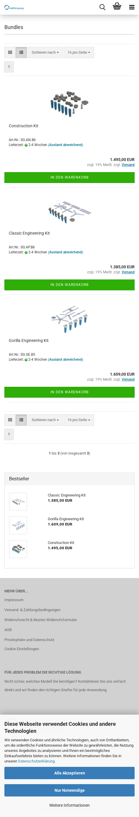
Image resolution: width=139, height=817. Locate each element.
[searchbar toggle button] (102, 7)
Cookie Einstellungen (21, 649)
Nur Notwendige (70, 790)
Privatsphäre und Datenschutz (29, 640)
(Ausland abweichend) (65, 145)
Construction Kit (23, 125)
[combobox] (45, 52)
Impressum (13, 600)
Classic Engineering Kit (29, 233)
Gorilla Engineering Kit (29, 340)
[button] (10, 52)
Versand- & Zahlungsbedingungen (32, 610)
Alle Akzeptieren (69, 773)
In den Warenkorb (69, 177)
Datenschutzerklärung (36, 761)
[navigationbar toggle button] (131, 7)
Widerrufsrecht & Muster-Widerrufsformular (40, 620)
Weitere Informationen (69, 805)
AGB (8, 630)
